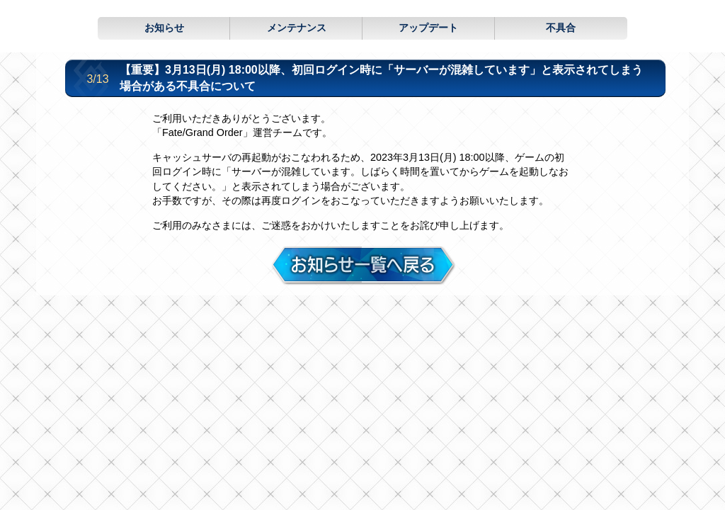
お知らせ (164, 27)
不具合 (561, 27)
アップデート (428, 27)
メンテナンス (296, 27)
